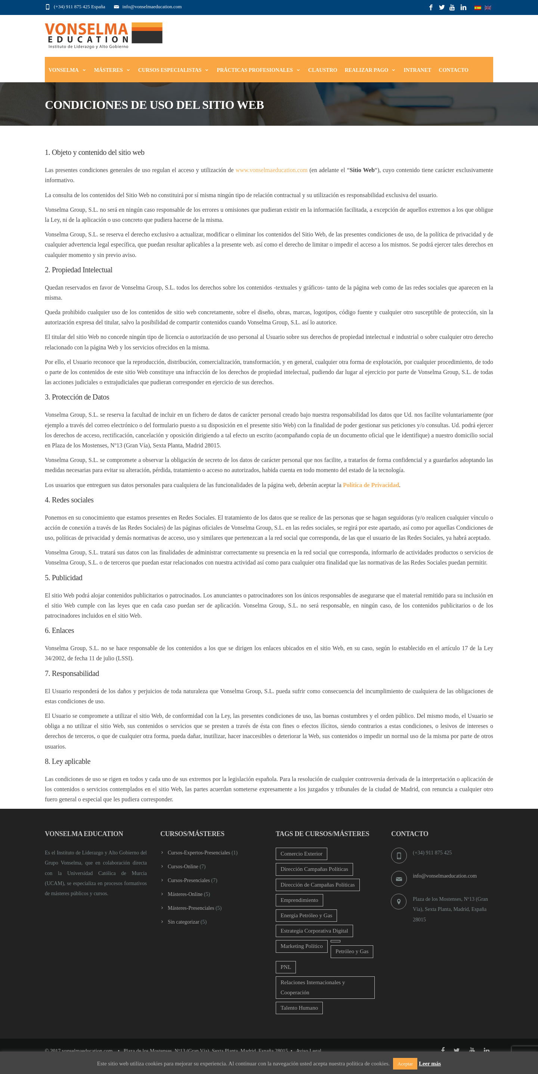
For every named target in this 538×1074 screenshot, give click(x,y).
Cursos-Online (183, 866)
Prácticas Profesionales (258, 70)
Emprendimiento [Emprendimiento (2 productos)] (299, 900)
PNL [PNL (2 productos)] (286, 967)
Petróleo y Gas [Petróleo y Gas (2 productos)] (352, 951)
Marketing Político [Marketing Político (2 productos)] (302, 946)
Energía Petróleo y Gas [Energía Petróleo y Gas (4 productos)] (306, 915)
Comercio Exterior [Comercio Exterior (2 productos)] (301, 854)
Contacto (454, 70)
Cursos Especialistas (174, 70)
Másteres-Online (185, 894)
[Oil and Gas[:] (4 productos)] (335, 941)
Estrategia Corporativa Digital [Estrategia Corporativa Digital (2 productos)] (314, 931)
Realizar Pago (370, 70)
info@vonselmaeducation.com (445, 876)
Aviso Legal (308, 1051)
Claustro (322, 70)
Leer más (430, 1064)
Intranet (417, 70)
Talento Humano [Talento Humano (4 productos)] (299, 1008)
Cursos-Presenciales (189, 880)
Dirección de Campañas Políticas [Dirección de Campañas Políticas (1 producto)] (318, 885)
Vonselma (68, 70)
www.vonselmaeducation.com (271, 170)
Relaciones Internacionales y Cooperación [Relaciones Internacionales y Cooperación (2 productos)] (313, 987)
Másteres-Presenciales (191, 908)
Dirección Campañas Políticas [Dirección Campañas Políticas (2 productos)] (314, 869)
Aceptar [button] (405, 1064)
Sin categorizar (183, 922)
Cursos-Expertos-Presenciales (199, 853)
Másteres (112, 70)
